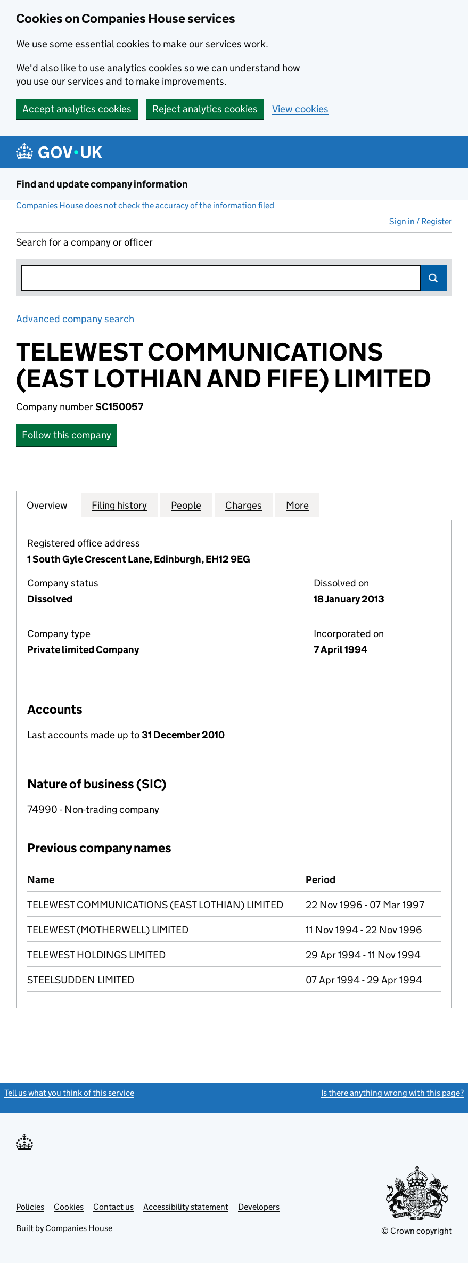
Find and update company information (102, 184)
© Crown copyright (416, 1231)
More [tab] (297, 505)
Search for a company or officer (84, 242)
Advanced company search (75, 319)
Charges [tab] (243, 505)
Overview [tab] (47, 505)
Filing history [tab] (119, 505)
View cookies (300, 109)
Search (434, 278)
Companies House (78, 1228)
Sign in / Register (420, 221)
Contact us (113, 1207)
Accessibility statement (185, 1207)
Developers (259, 1207)
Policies (30, 1207)
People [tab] (186, 505)
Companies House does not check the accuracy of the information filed (145, 205)
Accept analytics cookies (77, 109)
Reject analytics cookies (205, 109)
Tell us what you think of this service (69, 1093)
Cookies (69, 1207)
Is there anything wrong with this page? (392, 1093)
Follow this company (66, 435)
